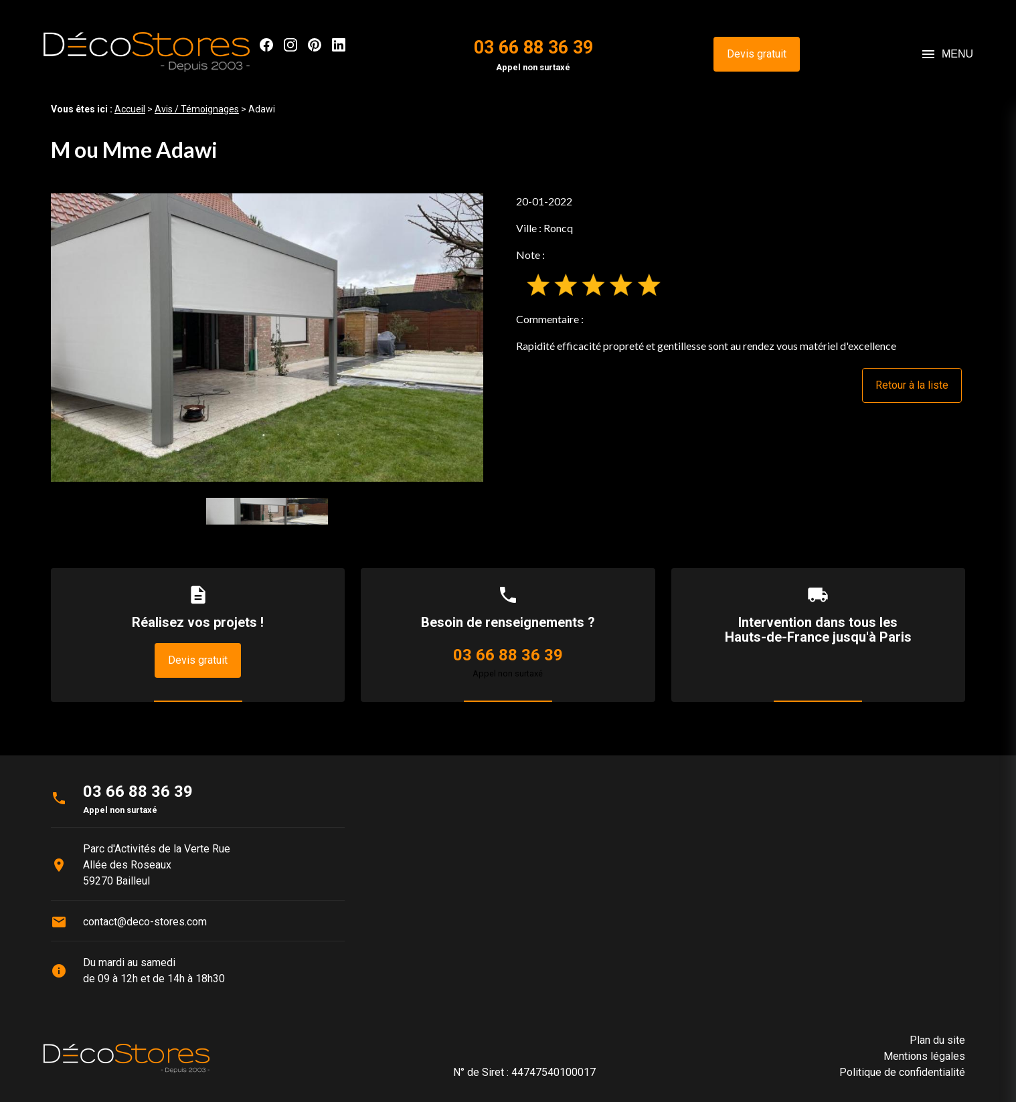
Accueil (129, 109)
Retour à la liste (911, 385)
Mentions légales (924, 1056)
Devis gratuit (756, 54)
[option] (267, 337)
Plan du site (937, 1040)
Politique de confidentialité (902, 1072)
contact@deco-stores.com (145, 921)
